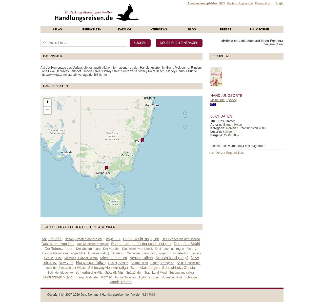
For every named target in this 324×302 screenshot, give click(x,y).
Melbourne (217, 100)
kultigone (229, 132)
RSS (152, 294)
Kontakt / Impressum (240, 3)
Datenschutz (263, 3)
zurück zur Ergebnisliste (227, 153)
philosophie (259, 29)
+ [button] (47, 102)
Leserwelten (90, 29)
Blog (192, 29)
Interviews (158, 29)
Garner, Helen (232, 124)
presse (225, 29)
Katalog (124, 29)
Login (280, 3)
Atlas (57, 29)
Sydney (231, 100)
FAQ (222, 3)
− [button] (47, 110)
